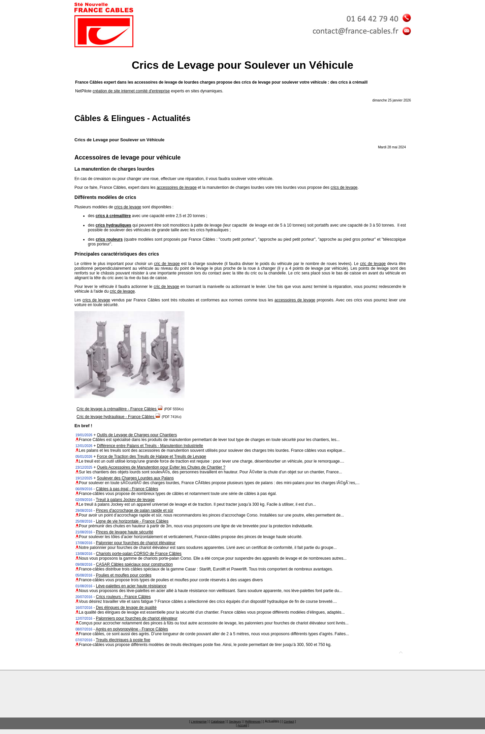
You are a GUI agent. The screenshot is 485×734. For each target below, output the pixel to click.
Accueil (242, 725)
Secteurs (235, 721)
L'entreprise (199, 721)
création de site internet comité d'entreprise (131, 91)
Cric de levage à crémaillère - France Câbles (119, 409)
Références (253, 721)
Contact (289, 721)
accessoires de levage (177, 187)
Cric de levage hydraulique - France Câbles (118, 416)
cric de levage (167, 263)
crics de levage (343, 187)
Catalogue (218, 721)
